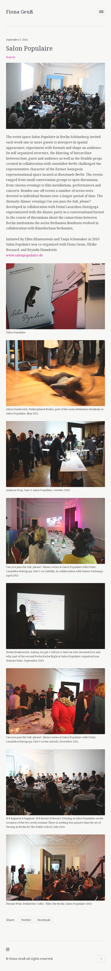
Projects (10, 54)
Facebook (43, 917)
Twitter (26, 917)
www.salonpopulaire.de (24, 252)
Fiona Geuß (19, 11)
